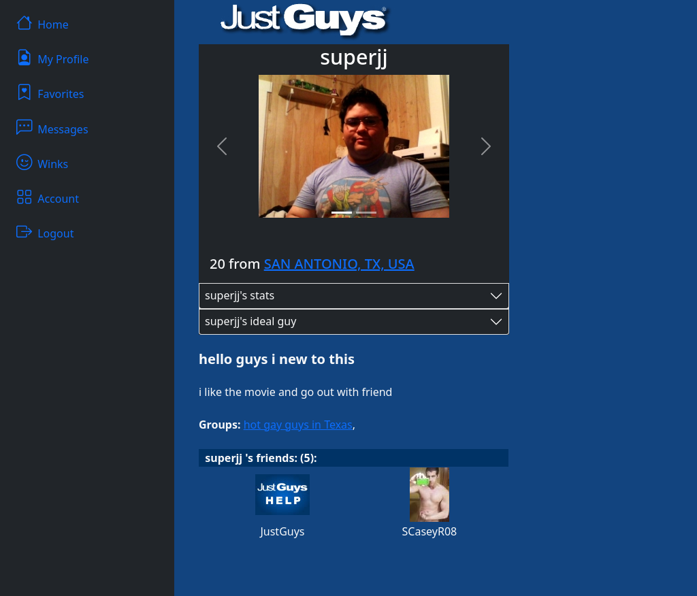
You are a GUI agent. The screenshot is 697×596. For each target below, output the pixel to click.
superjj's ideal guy (250, 321)
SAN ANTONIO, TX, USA (339, 263)
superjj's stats (239, 295)
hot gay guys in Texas (298, 424)
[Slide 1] (341, 212)
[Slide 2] (366, 212)
